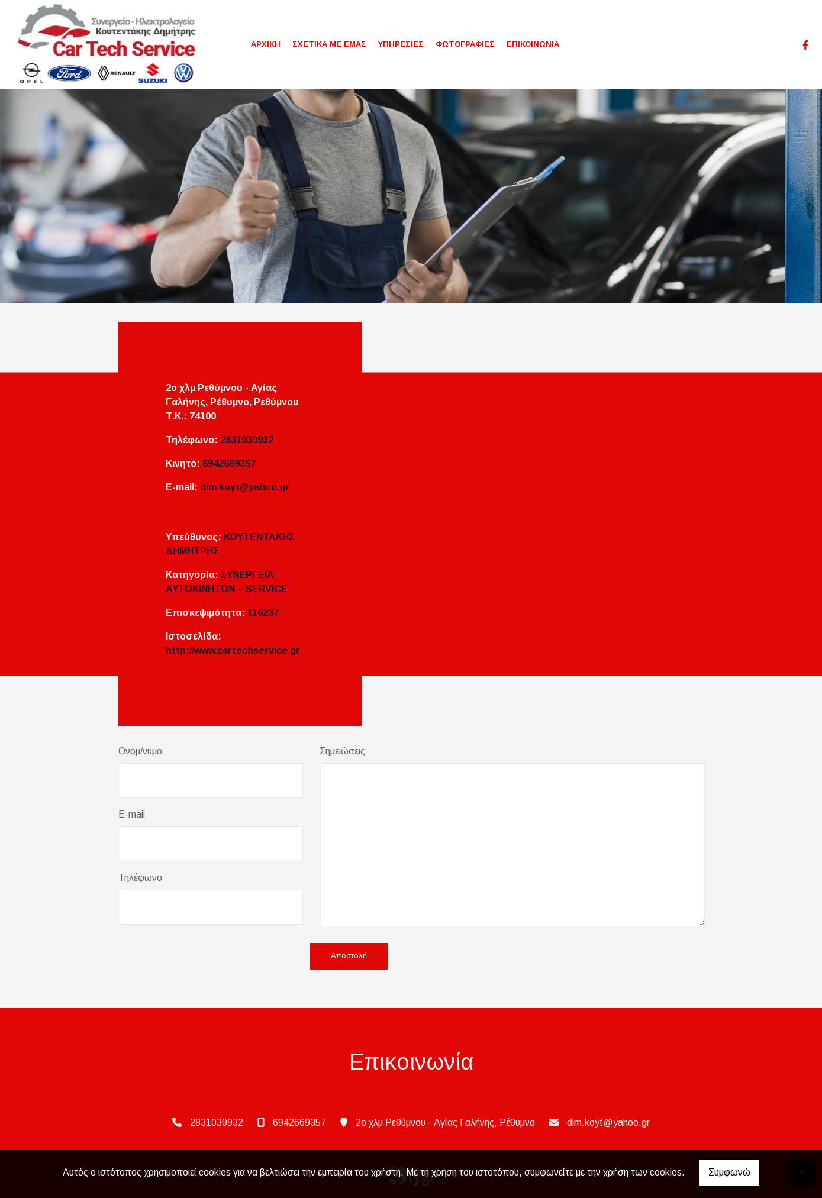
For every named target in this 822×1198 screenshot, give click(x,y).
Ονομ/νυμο (140, 751)
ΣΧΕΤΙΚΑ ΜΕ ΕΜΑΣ (329, 44)
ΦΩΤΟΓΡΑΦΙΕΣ (465, 44)
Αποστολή (349, 956)
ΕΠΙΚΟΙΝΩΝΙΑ (533, 44)
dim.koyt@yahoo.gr (244, 487)
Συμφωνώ (729, 1172)
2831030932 (246, 440)
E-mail (131, 814)
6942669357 (229, 463)
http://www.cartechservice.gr (233, 650)
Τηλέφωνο (140, 878)
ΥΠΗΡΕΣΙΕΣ (401, 44)
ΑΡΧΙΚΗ (266, 44)
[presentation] (208, 957)
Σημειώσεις (342, 751)
